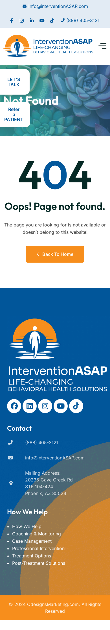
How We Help (26, 526)
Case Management (32, 541)
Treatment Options (31, 556)
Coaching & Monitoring (36, 534)
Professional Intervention (38, 548)
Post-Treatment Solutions (38, 563)
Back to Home (55, 254)
